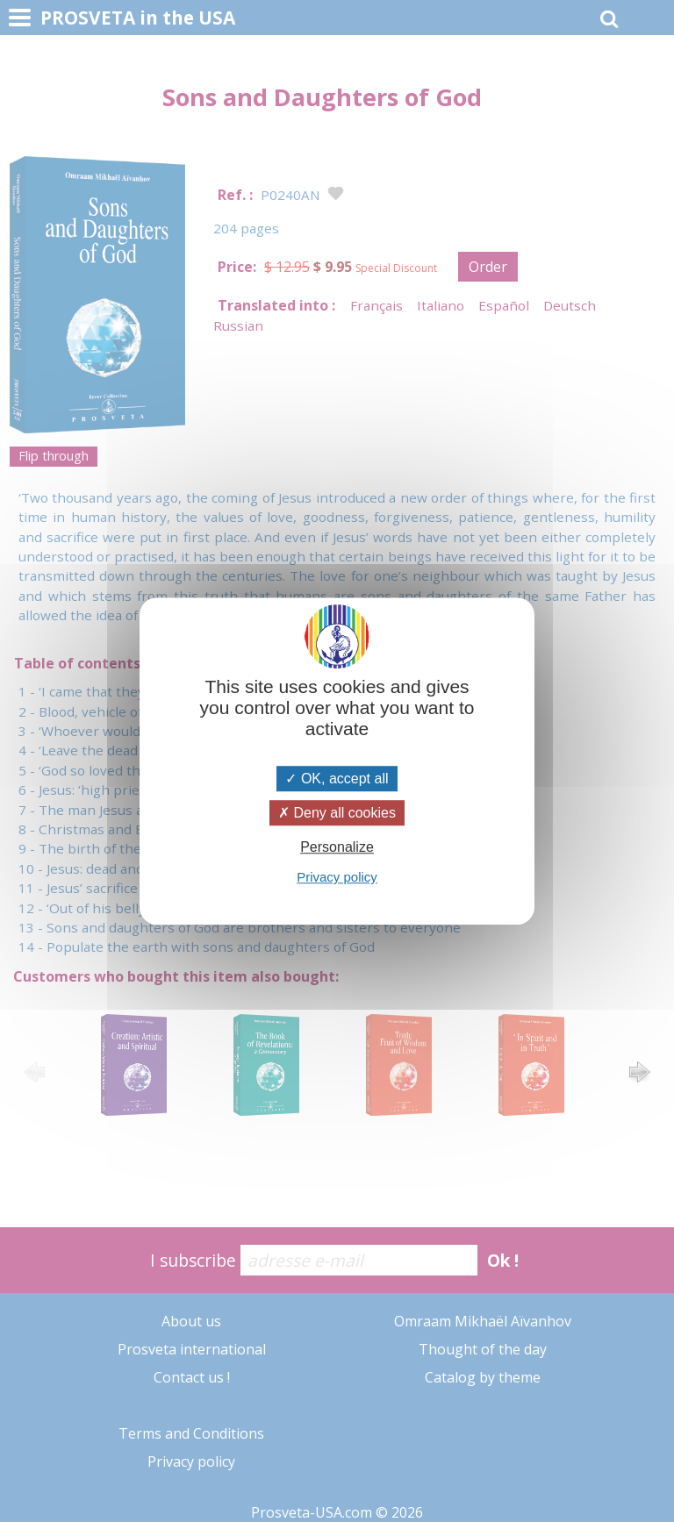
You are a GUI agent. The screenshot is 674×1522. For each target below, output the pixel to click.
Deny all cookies (337, 812)
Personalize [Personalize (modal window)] (337, 847)
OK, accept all (336, 778)
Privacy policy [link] (337, 876)
